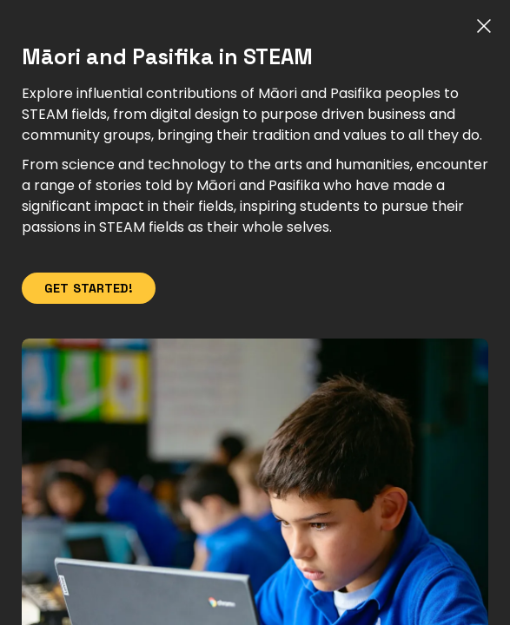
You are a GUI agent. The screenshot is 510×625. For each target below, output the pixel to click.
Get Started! (88, 288)
